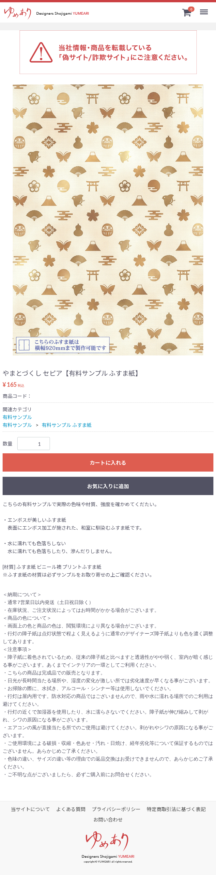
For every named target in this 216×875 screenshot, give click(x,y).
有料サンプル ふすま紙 (67, 425)
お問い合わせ (108, 819)
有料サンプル (17, 417)
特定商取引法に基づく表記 (176, 809)
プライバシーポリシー (116, 809)
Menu (205, 9)
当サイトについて (30, 809)
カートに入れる (108, 463)
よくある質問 (70, 809)
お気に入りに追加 (108, 486)
